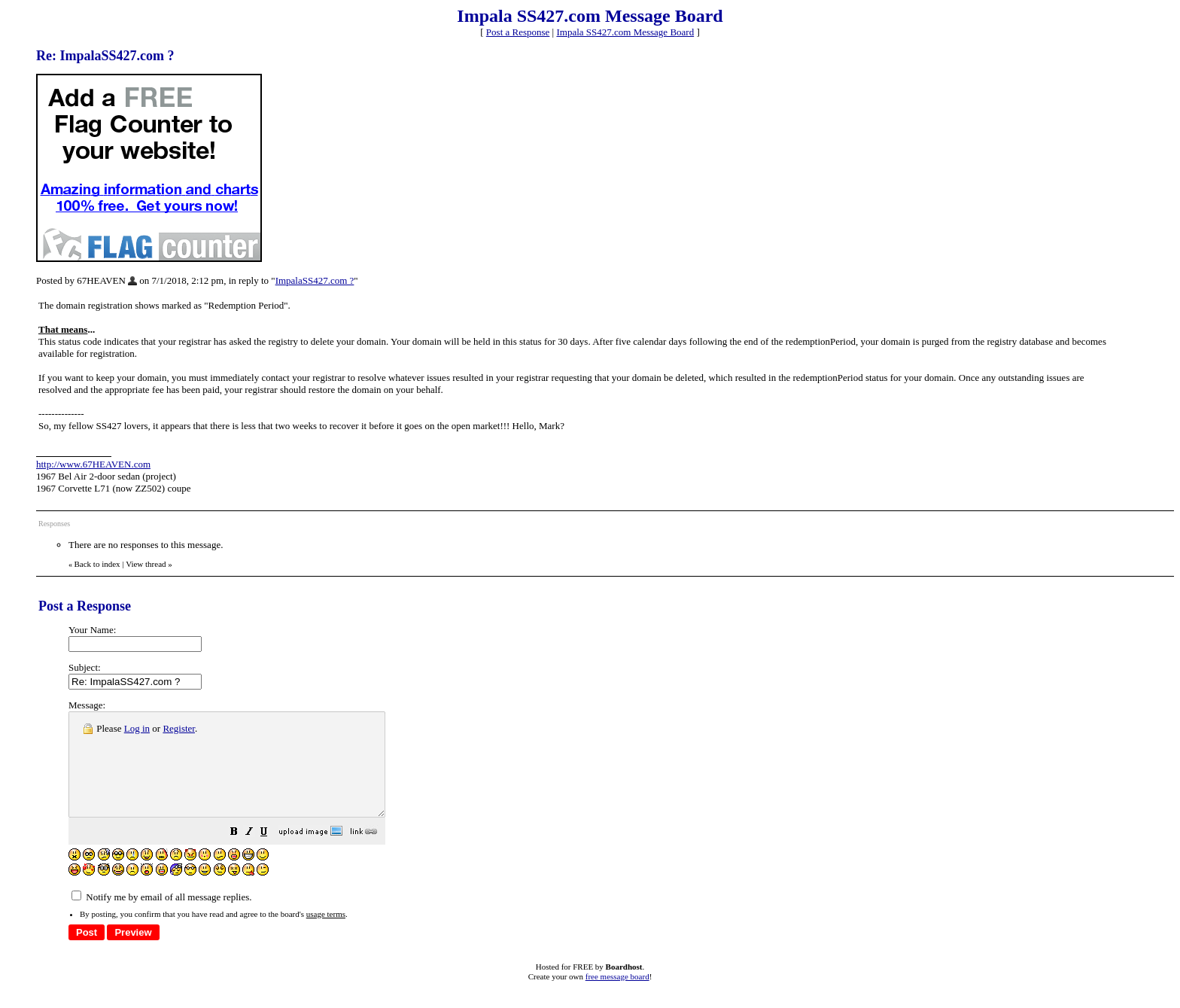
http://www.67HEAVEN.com (93, 464)
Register (179, 728)
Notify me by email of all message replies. (161, 917)
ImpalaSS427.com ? (314, 280)
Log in (137, 728)
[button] (272, 854)
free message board (617, 996)
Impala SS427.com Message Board (625, 32)
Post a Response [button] (518, 32)
